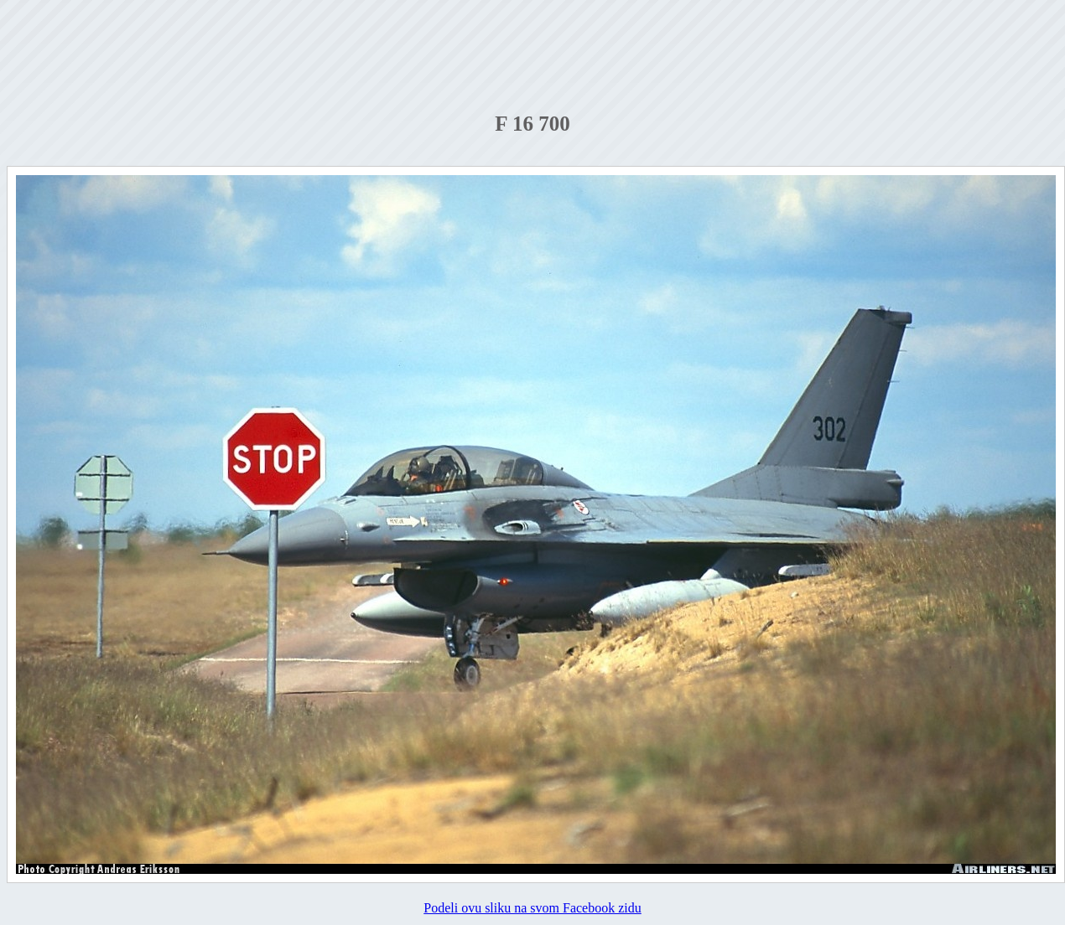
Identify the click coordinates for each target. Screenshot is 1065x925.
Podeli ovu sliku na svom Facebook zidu (532, 908)
